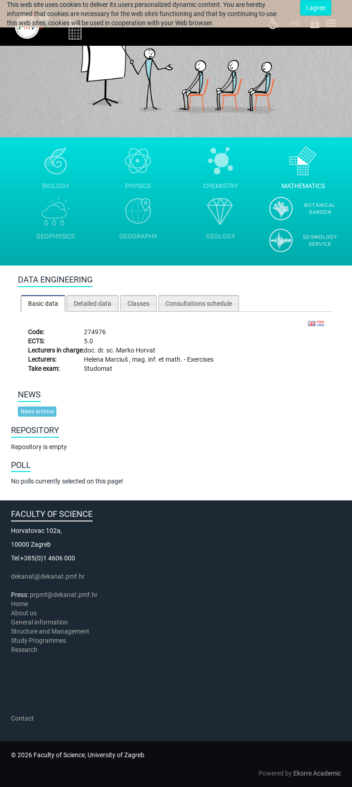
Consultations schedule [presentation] (198, 303)
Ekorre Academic (317, 773)
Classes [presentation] (138, 303)
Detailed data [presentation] (92, 303)
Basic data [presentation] (43, 303)
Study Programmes (38, 640)
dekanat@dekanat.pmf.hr (48, 576)
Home (19, 604)
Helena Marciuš (106, 359)
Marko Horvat (135, 350)
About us (24, 613)
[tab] (43, 303)
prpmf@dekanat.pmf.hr (64, 594)
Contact (22, 718)
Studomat (98, 368)
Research (25, 649)
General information (39, 622)
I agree (315, 7)
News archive (37, 411)
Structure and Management (50, 631)
